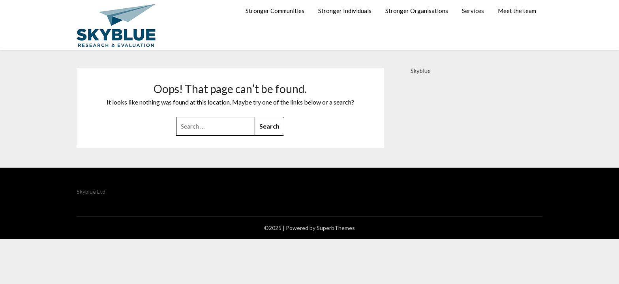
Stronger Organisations (416, 10)
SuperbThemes (336, 227)
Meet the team (517, 10)
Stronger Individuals (344, 10)
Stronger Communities (275, 10)
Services (473, 10)
